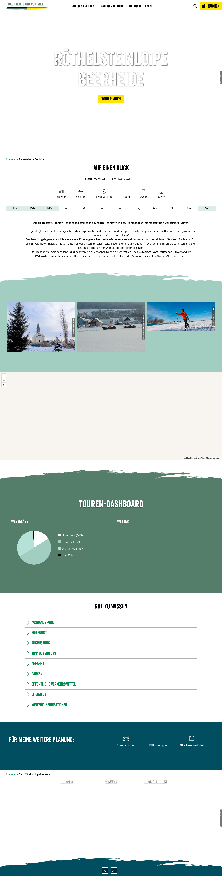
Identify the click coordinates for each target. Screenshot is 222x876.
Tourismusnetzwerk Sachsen (155, 813)
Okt (172, 208)
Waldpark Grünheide (48, 256)
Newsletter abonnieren (111, 794)
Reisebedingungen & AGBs (155, 822)
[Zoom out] (4, 380)
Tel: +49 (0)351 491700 (66, 788)
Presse (111, 799)
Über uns (155, 788)
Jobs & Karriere (155, 794)
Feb (32, 208)
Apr (67, 208)
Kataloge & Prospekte (111, 811)
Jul (119, 208)
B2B (111, 805)
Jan (15, 208)
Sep (154, 208)
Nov (189, 208)
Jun (102, 208)
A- (105, 870)
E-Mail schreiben (66, 794)
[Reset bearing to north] (4, 384)
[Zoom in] (4, 376)
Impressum (155, 799)
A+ (114, 870)
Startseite (10, 159)
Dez (207, 208)
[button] (111, 99)
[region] (111, 416)
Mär (49, 208)
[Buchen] (211, 6)
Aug (137, 208)
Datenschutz (155, 805)
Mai (84, 208)
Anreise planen (111, 788)
